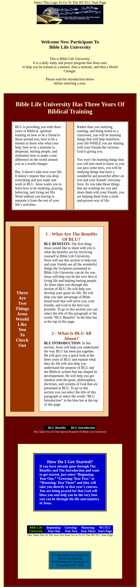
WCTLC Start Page (105, 529)
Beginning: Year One (54, 529)
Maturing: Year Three (88, 529)
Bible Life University (36, 529)
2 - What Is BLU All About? (71, 336)
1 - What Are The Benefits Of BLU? (71, 236)
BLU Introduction (83, 427)
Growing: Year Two (71, 529)
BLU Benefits (57, 427)
